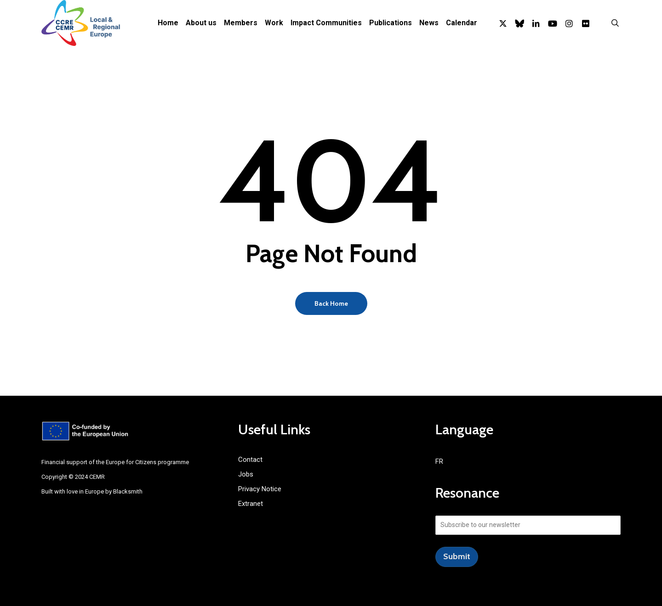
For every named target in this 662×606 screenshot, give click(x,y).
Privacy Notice (259, 489)
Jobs (245, 474)
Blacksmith (128, 491)
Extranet (250, 503)
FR (439, 461)
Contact (250, 459)
